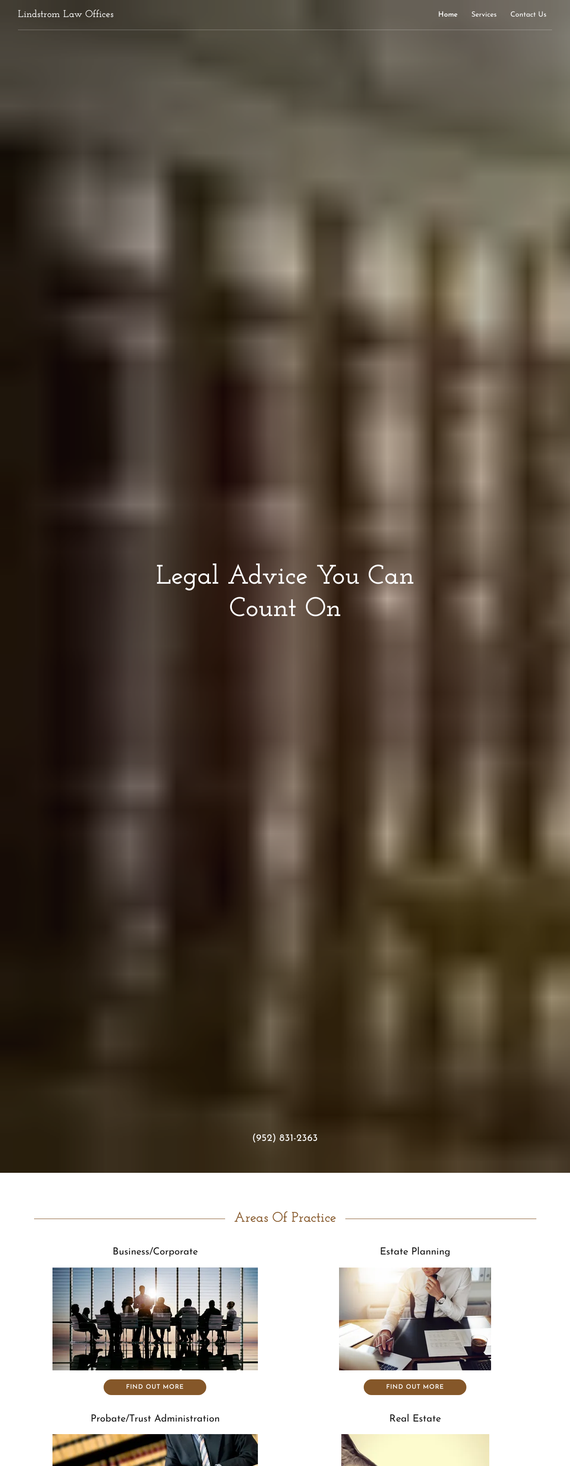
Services (484, 14)
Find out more (155, 1387)
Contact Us (528, 14)
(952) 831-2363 (285, 1138)
